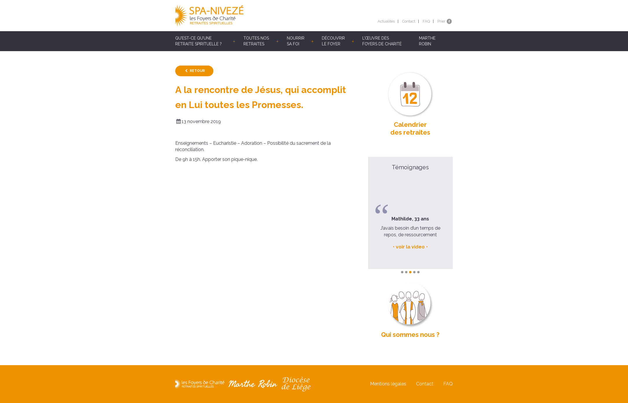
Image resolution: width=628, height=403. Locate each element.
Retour (197, 71)
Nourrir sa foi (295, 41)
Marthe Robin (427, 41)
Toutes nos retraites (256, 41)
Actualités (386, 21)
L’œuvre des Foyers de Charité (382, 41)
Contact (408, 21)
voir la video (410, 247)
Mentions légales (388, 384)
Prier (441, 21)
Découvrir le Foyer (333, 41)
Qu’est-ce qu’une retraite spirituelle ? (198, 41)
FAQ (426, 21)
